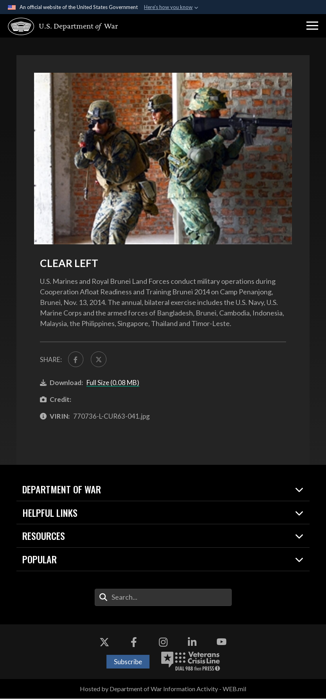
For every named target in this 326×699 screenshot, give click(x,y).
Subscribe (128, 662)
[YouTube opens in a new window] (221, 642)
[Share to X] (100, 359)
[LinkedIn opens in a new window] (192, 642)
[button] (312, 26)
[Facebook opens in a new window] (134, 642)
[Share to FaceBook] (76, 359)
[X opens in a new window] (104, 642)
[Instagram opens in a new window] (163, 642)
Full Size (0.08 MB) (112, 383)
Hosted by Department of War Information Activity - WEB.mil (163, 689)
